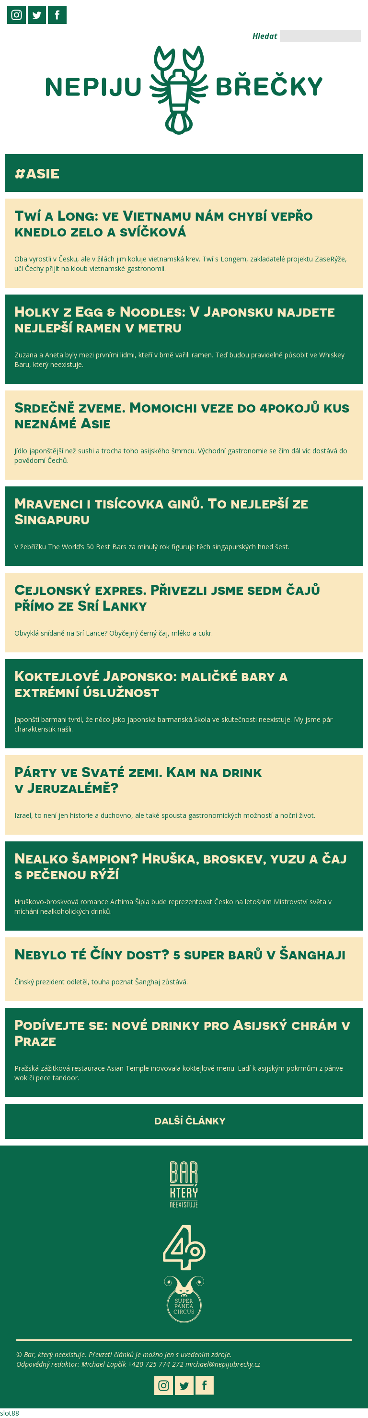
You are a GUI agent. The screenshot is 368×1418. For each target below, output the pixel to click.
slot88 (9, 1413)
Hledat (265, 36)
